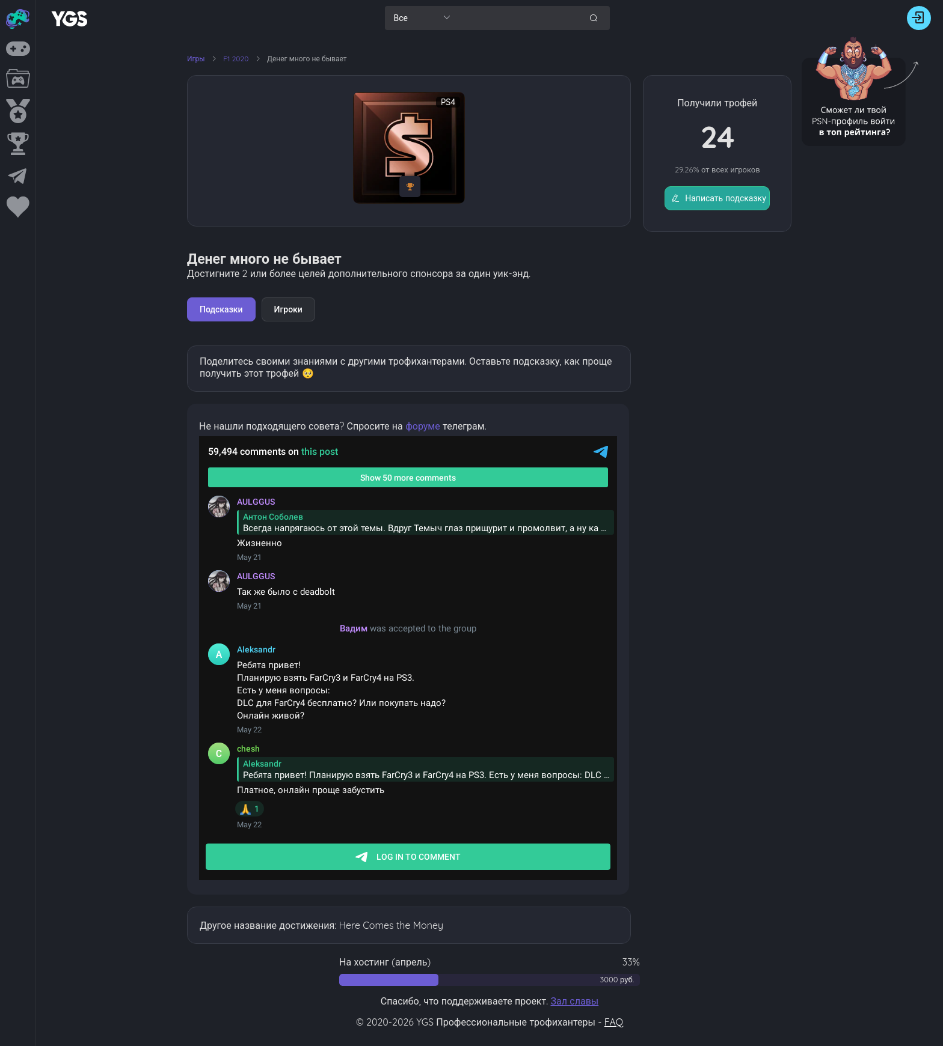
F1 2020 (236, 58)
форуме (422, 426)
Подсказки (221, 309)
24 (717, 137)
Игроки (288, 309)
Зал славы (574, 1001)
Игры (196, 58)
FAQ (613, 1022)
